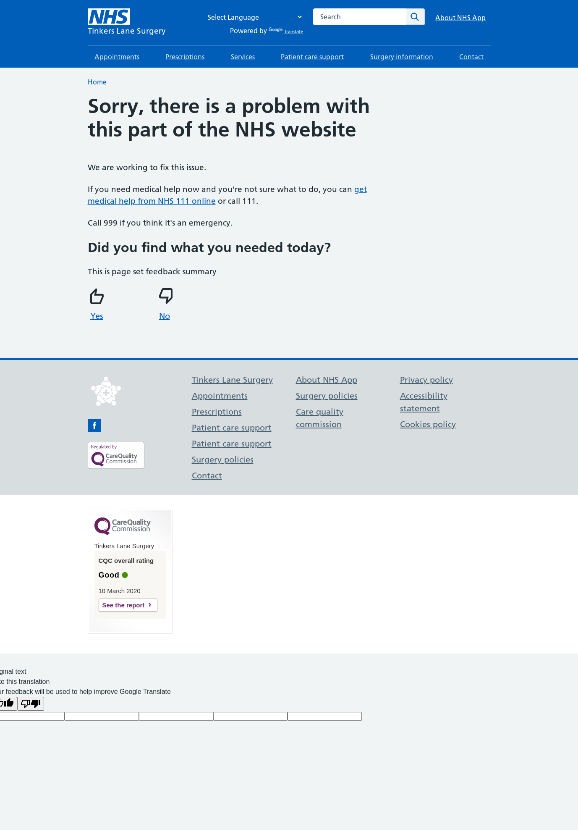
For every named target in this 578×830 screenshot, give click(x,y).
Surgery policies (223, 459)
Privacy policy (426, 380)
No (167, 304)
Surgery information (401, 57)
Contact (471, 57)
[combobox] (359, 16)
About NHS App (460, 17)
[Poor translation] (30, 704)
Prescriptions (184, 57)
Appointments (116, 57)
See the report (123, 605)
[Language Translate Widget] (252, 17)
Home (97, 82)
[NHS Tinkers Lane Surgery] (127, 22)
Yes (98, 304)
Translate (286, 31)
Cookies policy (428, 424)
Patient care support (312, 57)
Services (243, 57)
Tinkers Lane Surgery (232, 380)
